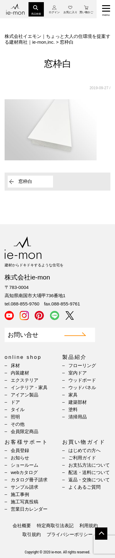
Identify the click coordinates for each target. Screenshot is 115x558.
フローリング (82, 365)
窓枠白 (25, 181)
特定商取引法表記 (55, 525)
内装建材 (20, 372)
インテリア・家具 (29, 387)
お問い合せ (23, 334)
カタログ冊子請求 (29, 479)
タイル (18, 409)
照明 (15, 416)
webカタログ (24, 472)
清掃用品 (77, 416)
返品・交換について (89, 479)
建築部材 (77, 402)
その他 (18, 424)
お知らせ (20, 457)
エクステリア (24, 380)
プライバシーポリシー (70, 534)
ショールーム (24, 465)
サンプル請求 (24, 487)
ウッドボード (82, 380)
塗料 (73, 409)
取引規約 (31, 534)
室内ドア (77, 372)
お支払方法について (89, 465)
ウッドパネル (82, 387)
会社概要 (22, 525)
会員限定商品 (24, 431)
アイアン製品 (24, 394)
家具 (73, 394)
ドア (15, 402)
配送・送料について (89, 472)
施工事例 (20, 494)
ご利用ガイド (82, 457)
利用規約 (88, 525)
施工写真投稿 (24, 501)
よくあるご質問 (84, 487)
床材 (15, 365)
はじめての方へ (84, 450)
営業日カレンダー (29, 509)
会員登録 (20, 450)
